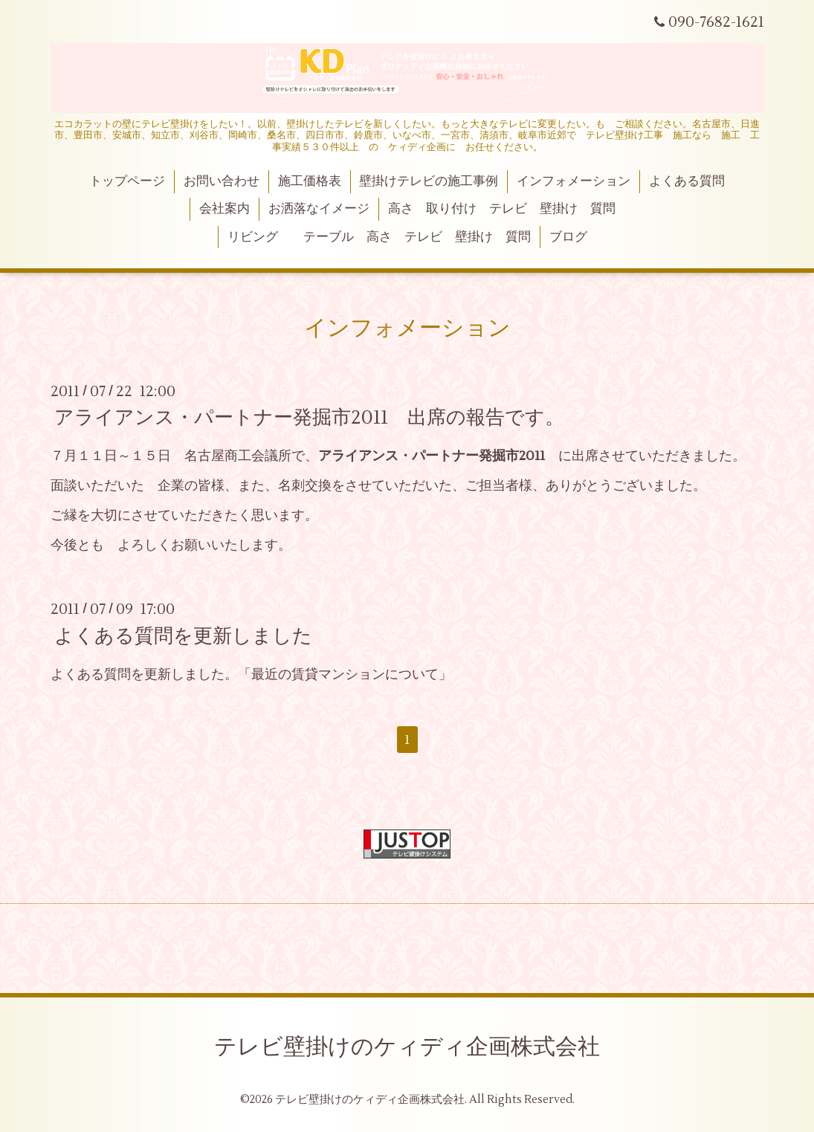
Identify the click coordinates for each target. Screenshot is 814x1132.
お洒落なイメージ (318, 209)
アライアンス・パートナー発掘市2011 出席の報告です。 (309, 417)
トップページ (127, 181)
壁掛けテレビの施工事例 (428, 181)
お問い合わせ (221, 181)
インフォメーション (573, 181)
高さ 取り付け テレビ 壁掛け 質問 (502, 209)
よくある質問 (687, 181)
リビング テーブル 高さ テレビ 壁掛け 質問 (379, 237)
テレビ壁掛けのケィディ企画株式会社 (407, 1046)
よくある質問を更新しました (183, 635)
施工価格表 (309, 181)
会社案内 (224, 209)
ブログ (568, 237)
